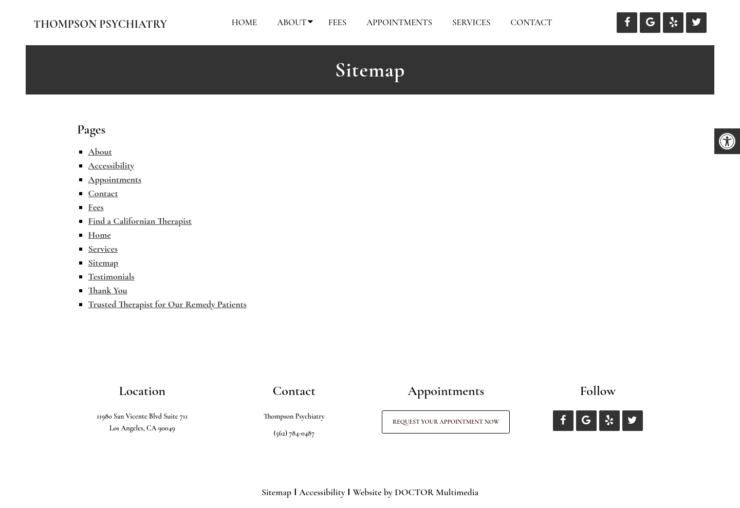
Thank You (107, 290)
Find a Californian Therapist (140, 221)
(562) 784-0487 (294, 433)
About (291, 22)
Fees (337, 22)
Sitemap (103, 262)
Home (244, 22)
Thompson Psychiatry (100, 24)
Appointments (399, 22)
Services (471, 22)
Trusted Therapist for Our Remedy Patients (167, 304)
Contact (531, 22)
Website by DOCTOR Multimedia (415, 492)
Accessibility (111, 165)
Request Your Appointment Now (446, 421)
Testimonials (111, 276)
